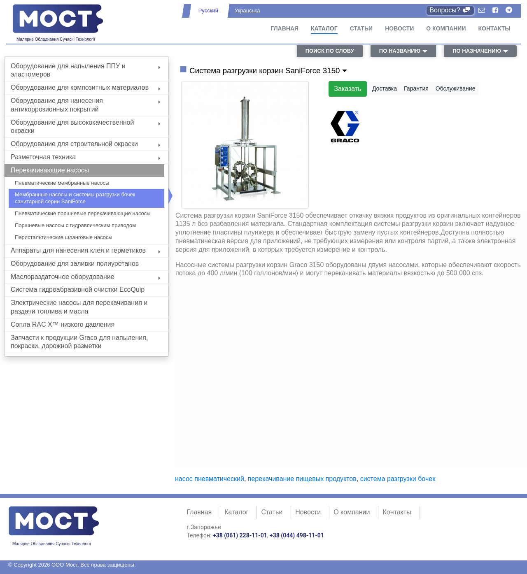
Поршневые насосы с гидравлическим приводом (75, 225)
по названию (399, 51)
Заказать (347, 88)
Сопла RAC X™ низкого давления (62, 324)
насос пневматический (209, 478)
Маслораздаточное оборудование (85, 276)
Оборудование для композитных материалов (85, 87)
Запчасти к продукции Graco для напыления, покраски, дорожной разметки (79, 342)
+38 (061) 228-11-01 (240, 535)
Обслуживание (456, 88)
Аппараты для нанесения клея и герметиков (85, 250)
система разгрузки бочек (398, 478)
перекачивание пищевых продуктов (302, 478)
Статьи (361, 28)
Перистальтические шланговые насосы (63, 237)
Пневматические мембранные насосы (62, 183)
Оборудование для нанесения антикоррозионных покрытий (85, 105)
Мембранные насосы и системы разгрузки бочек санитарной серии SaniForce (75, 198)
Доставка (384, 88)
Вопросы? (450, 10)
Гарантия (416, 88)
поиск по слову (329, 51)
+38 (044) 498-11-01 (297, 535)
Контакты (494, 28)
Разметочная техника (85, 156)
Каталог (324, 28)
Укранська (247, 10)
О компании (446, 28)
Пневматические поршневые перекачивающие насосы (83, 213)
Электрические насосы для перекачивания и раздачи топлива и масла (79, 307)
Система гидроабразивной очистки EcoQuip (78, 289)
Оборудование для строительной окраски (85, 143)
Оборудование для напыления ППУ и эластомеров (85, 70)
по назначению (476, 51)
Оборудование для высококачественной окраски (85, 127)
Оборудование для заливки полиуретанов (75, 263)
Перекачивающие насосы (50, 170)
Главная (284, 28)
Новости (399, 28)
